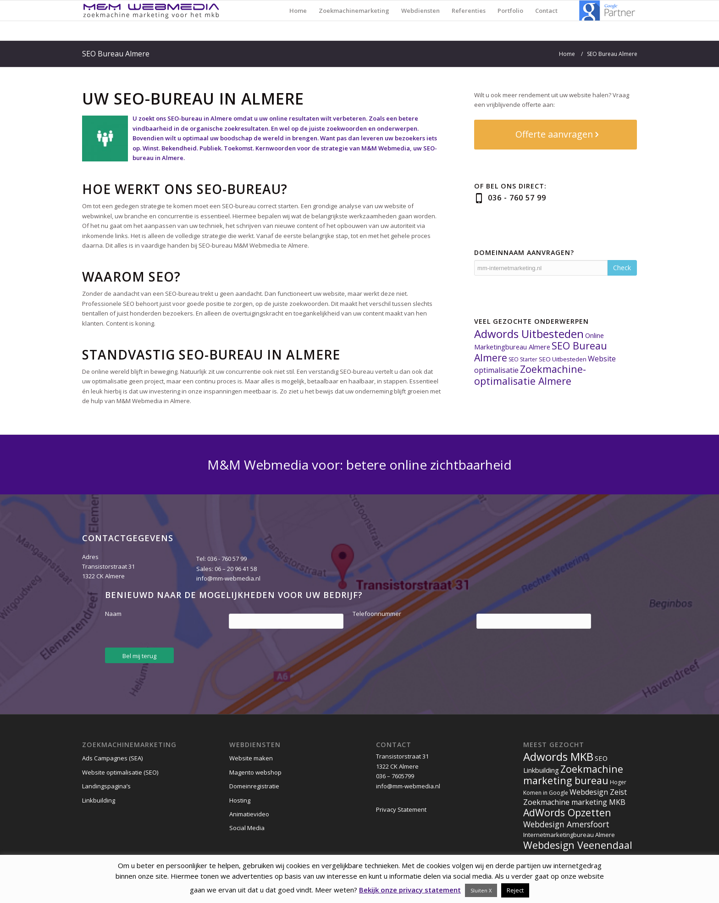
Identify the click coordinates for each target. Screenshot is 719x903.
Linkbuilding (98, 800)
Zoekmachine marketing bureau (573, 774)
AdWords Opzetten (567, 812)
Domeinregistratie (254, 786)
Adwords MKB (558, 756)
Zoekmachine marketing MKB (574, 802)
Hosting (239, 800)
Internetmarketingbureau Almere (569, 835)
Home (567, 53)
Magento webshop (255, 772)
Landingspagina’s (106, 786)
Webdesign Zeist (598, 792)
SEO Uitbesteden (562, 359)
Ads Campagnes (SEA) (112, 758)
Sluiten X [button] (481, 890)
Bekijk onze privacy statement (410, 889)
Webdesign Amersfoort (566, 824)
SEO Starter (523, 359)
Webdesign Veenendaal (577, 845)
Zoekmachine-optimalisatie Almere (530, 374)
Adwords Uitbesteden (529, 333)
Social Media (247, 828)
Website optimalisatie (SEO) (120, 772)
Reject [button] (515, 890)
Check (622, 267)
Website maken (251, 758)
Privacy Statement (401, 809)
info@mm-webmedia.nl (228, 578)
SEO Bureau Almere (115, 54)
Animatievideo (249, 814)
